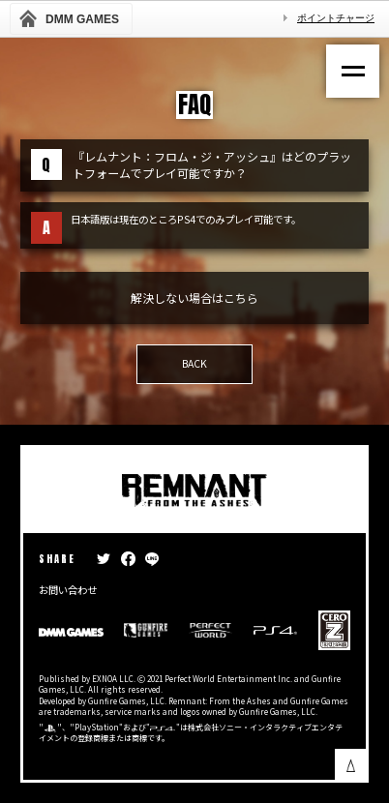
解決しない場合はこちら (194, 297)
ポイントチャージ (335, 18)
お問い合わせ (68, 589)
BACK (194, 363)
